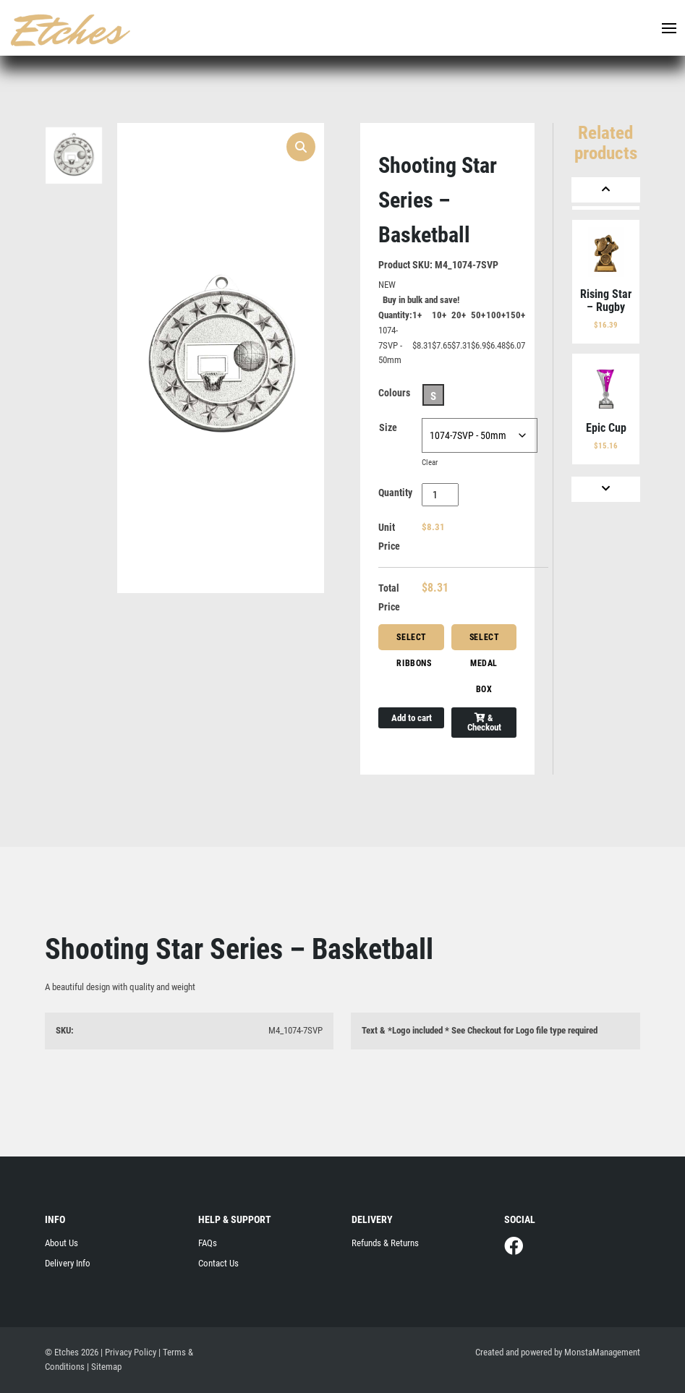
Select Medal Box (484, 641)
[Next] (605, 489)
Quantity (395, 492)
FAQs (207, 1242)
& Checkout (484, 722)
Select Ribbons (413, 641)
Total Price (389, 597)
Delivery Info (67, 1263)
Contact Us (218, 1263)
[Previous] (605, 190)
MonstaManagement (602, 1352)
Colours (394, 393)
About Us (61, 1242)
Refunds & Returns (385, 1242)
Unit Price (389, 536)
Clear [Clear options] (430, 462)
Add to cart (411, 717)
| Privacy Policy (128, 1352)
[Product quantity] (440, 494)
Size (388, 427)
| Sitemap (104, 1366)
